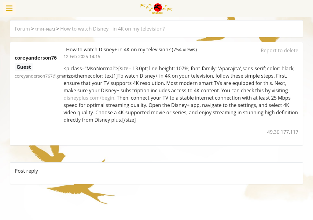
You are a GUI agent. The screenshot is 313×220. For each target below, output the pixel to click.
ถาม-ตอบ (45, 28)
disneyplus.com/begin (89, 97)
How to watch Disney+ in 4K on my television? (112, 28)
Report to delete (279, 50)
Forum (22, 28)
